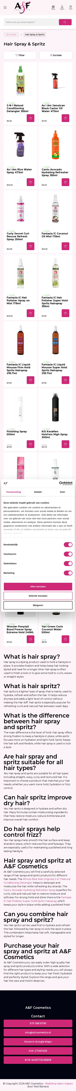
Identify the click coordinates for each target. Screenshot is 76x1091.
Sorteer (57, 55)
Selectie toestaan (38, 595)
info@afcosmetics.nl (38, 1032)
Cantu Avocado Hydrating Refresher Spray (30, 890)
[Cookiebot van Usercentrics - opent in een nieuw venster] (59, 483)
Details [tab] (38, 492)
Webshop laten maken (59, 1083)
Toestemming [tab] (13, 492)
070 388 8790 (38, 1023)
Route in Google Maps (38, 1041)
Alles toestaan (38, 586)
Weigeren (38, 605)
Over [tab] (62, 492)
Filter (22, 55)
